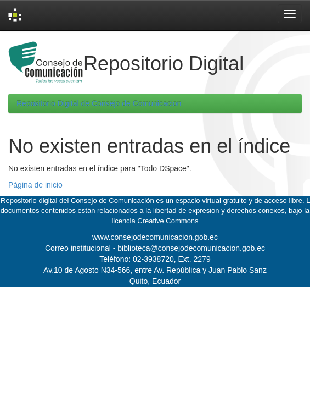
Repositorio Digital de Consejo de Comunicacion (98, 103)
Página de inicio (35, 184)
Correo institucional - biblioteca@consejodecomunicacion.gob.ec (155, 248)
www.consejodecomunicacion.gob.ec (155, 237)
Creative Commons (167, 221)
